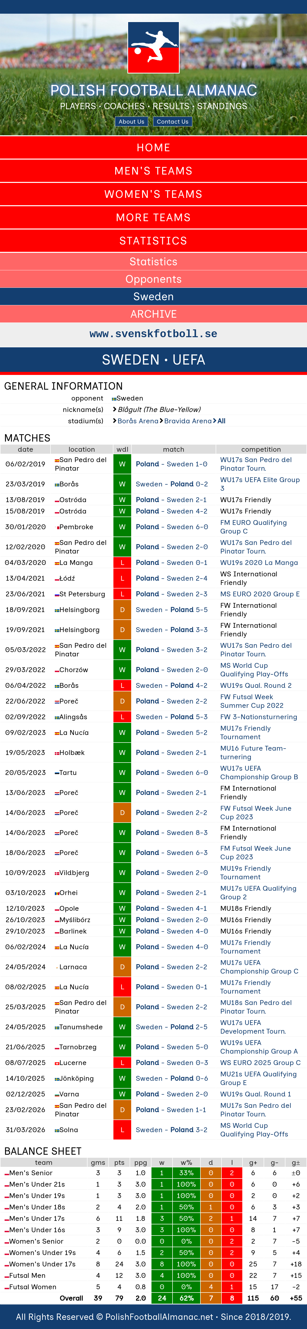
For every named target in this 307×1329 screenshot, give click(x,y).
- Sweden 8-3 (172, 832)
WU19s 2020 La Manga (259, 562)
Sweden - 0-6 (172, 1078)
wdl (122, 449)
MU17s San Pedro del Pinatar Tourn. (255, 1109)
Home (154, 147)
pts (119, 1162)
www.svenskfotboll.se (153, 334)
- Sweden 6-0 (172, 526)
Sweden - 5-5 (172, 609)
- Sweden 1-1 (171, 1109)
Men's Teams (153, 170)
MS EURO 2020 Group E (260, 594)
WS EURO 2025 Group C (260, 1062)
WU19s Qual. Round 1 (255, 1094)
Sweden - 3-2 (172, 1129)
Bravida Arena (188, 420)
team (44, 1162)
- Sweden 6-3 (172, 852)
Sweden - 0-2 (172, 484)
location (82, 449)
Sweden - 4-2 (172, 685)
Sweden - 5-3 (172, 716)
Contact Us (173, 121)
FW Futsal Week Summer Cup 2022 (252, 701)
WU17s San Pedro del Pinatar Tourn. (256, 463)
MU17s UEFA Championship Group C (259, 966)
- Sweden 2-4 (172, 578)
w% (186, 1162)
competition (261, 449)
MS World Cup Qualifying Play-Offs (254, 669)
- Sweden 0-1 (172, 562)
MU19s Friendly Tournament (245, 872)
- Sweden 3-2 (172, 649)
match (173, 449)
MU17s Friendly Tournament (245, 732)
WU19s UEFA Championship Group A (259, 1046)
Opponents (153, 279)
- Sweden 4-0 (172, 931)
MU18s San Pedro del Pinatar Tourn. (256, 1006)
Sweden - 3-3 (172, 629)
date (25, 449)
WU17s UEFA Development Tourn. (253, 1026)
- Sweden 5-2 (172, 732)
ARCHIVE (153, 313)
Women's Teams (153, 194)
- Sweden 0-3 (172, 1062)
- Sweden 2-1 (171, 499)
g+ (253, 1162)
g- (275, 1162)
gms (98, 1162)
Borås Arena (138, 420)
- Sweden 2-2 (171, 701)
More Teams (153, 217)
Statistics (153, 240)
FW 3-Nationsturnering (258, 716)
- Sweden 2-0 (172, 546)
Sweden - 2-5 (172, 1026)
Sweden (153, 296)
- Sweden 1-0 (172, 464)
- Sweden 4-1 (171, 908)
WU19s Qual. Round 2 (256, 685)
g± (296, 1162)
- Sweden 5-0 (172, 1046)
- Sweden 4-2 (172, 511)
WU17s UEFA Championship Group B (259, 772)
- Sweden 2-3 (172, 594)
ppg (140, 1162)
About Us (131, 121)
